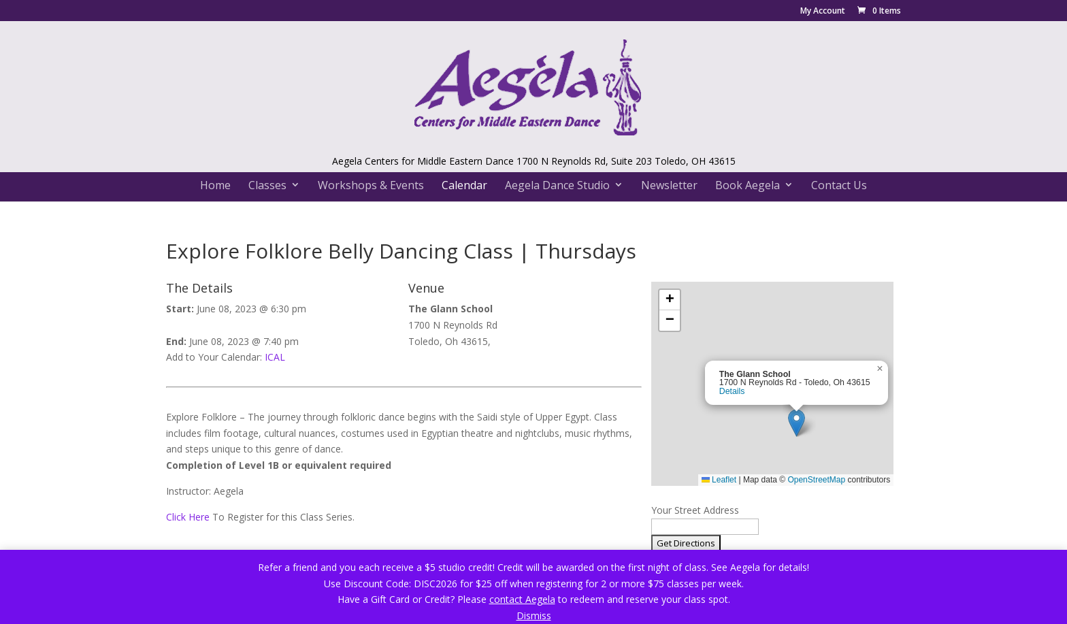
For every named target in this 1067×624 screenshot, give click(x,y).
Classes (267, 185)
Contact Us (839, 185)
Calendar (464, 185)
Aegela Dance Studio (557, 185)
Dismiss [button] (533, 615)
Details (732, 391)
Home (215, 185)
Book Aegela (747, 185)
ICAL (275, 356)
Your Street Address (695, 510)
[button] (796, 423)
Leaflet (719, 480)
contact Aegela (522, 599)
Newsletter (669, 185)
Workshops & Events (371, 185)
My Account (822, 11)
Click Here (188, 516)
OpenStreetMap (816, 480)
